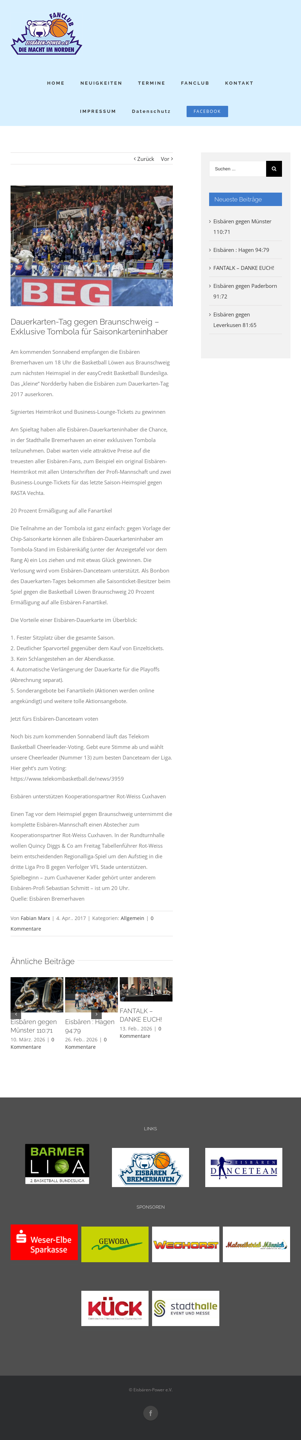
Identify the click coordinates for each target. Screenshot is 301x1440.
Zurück (145, 158)
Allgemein (132, 918)
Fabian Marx (35, 918)
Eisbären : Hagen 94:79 (241, 249)
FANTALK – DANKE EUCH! (243, 267)
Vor (165, 158)
